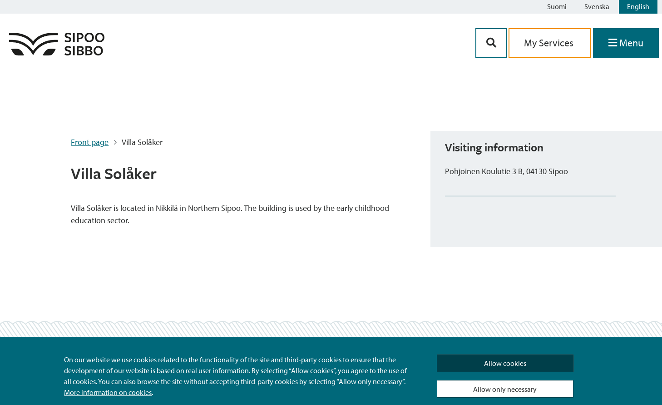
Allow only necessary (505, 389)
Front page (90, 142)
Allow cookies (505, 363)
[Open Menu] (626, 43)
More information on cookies (108, 392)
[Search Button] (491, 43)
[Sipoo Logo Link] (56, 52)
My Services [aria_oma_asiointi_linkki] (550, 42)
